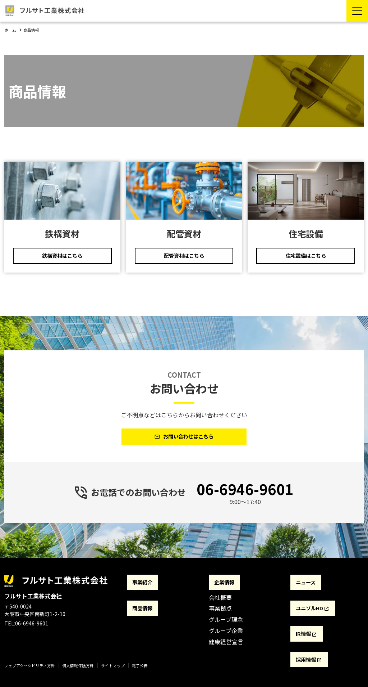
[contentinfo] (184, 629)
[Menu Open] (357, 11)
